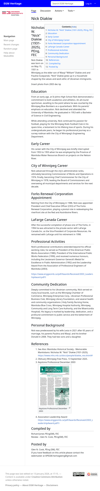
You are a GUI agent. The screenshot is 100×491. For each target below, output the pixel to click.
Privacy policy (12, 485)
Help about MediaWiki (9, 54)
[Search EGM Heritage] (67, 3)
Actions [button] (58, 10)
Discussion (45, 10)
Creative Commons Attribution (47, 476)
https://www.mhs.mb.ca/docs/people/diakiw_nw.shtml (64, 355)
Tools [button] (70, 10)
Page (33, 10)
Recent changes (11, 44)
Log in (89, 3)
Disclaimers (52, 485)
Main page (9, 40)
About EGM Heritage (32, 485)
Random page (10, 48)
